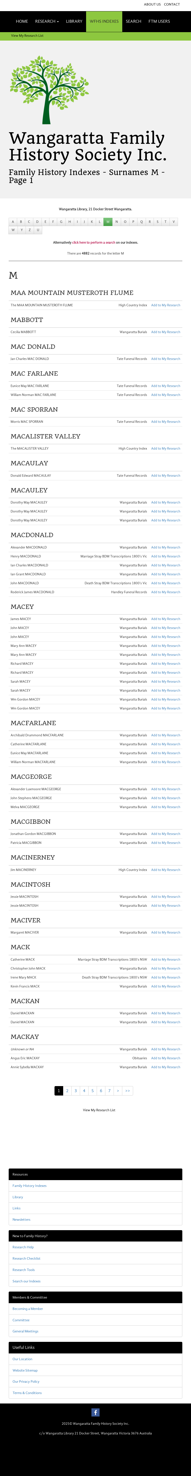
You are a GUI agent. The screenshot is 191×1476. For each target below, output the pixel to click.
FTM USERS (159, 21)
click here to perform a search (93, 243)
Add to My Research (165, 305)
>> (127, 1090)
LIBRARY (74, 21)
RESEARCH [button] (47, 21)
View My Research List (27, 36)
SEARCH (133, 21)
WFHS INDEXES (104, 21)
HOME (22, 21)
